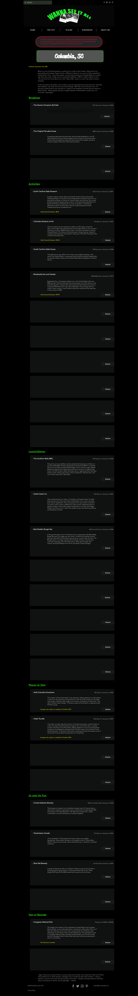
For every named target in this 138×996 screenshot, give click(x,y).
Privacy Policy (31, 990)
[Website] (106, 116)
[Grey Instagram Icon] (110, 2)
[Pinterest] (112, 2)
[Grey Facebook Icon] (104, 2)
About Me (70, 79)
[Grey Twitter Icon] (107, 2)
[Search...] (37, 2)
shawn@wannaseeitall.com (101, 985)
